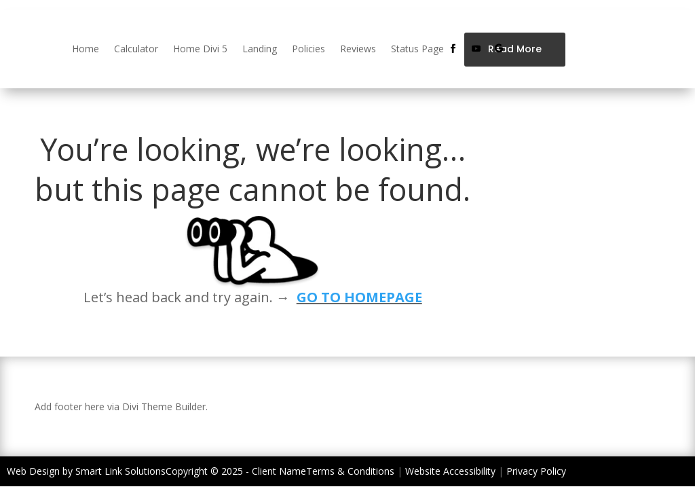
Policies (308, 48)
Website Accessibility (450, 471)
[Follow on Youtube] (476, 49)
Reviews (358, 48)
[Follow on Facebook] (453, 49)
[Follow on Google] (499, 49)
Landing (259, 48)
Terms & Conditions (350, 471)
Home (85, 48)
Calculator (136, 48)
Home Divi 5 (200, 48)
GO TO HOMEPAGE (359, 297)
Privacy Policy (536, 471)
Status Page (417, 48)
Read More (515, 49)
